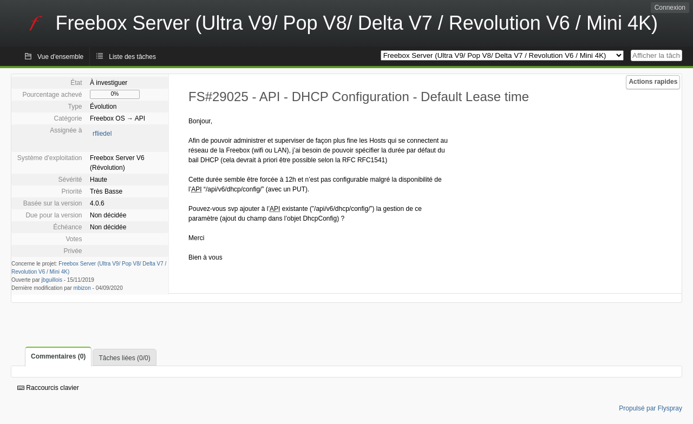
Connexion (670, 7)
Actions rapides (653, 81)
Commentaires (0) (58, 356)
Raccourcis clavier (48, 388)
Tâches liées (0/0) (124, 358)
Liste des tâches (132, 57)
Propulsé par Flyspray (650, 408)
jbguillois (52, 280)
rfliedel (102, 133)
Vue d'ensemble (60, 57)
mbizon (82, 288)
